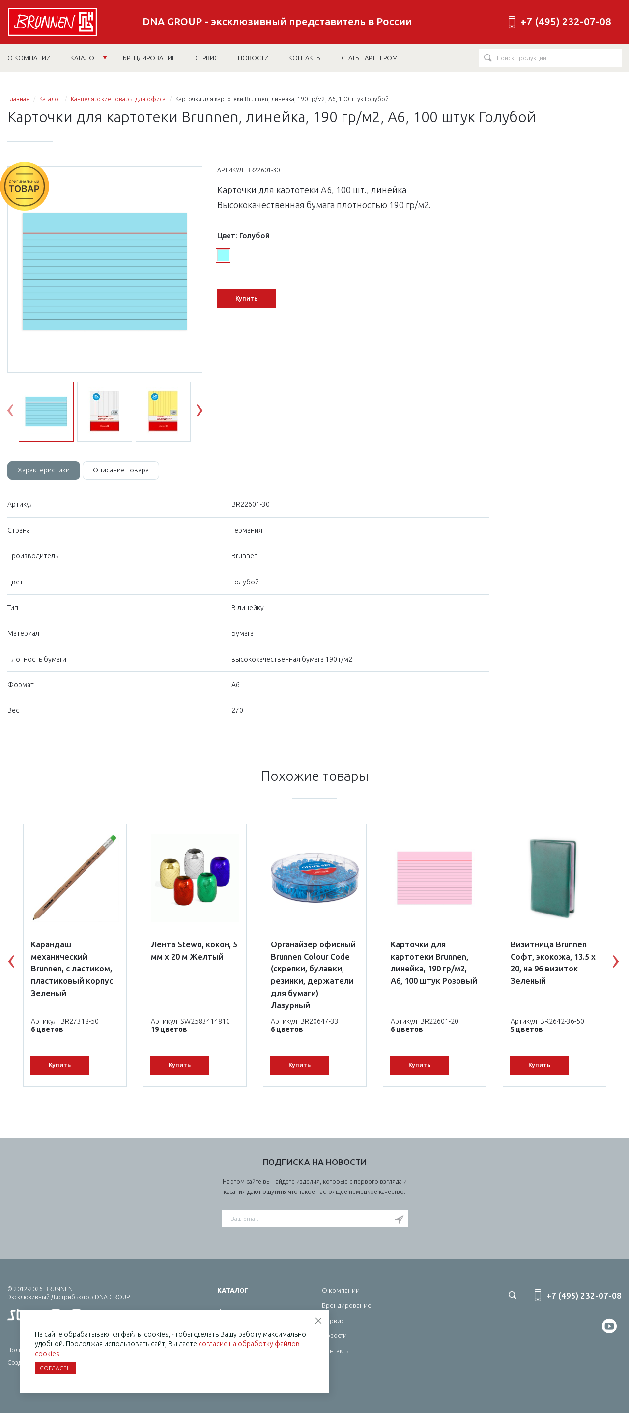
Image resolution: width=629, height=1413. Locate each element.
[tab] (43, 470)
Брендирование (347, 1305)
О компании (341, 1290)
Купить (246, 298)
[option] (105, 270)
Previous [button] (18, 412)
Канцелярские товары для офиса (118, 99)
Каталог (88, 58)
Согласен (55, 1368)
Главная (18, 99)
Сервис (333, 1320)
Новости (334, 1335)
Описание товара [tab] (121, 470)
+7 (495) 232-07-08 (565, 21)
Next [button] (207, 412)
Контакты (336, 1350)
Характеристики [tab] (44, 470)
